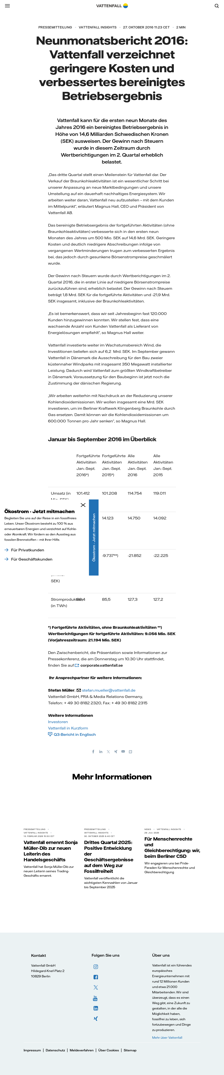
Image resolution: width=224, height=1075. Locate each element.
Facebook (96, 977)
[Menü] (8, 6)
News (147, 829)
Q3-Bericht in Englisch (75, 734)
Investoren (58, 721)
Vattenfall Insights (98, 27)
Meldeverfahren (82, 1050)
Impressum (32, 1050)
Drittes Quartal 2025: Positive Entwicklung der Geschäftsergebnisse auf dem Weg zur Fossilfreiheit (108, 856)
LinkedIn (96, 1008)
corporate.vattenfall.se (101, 665)
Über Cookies (108, 1050)
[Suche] (218, 6)
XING (96, 1018)
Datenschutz (55, 1050)
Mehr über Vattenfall (167, 1037)
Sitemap (130, 1050)
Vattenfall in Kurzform (68, 728)
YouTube (96, 998)
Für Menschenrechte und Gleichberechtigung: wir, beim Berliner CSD (172, 847)
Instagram (96, 967)
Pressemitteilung (55, 27)
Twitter (96, 987)
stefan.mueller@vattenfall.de (108, 690)
